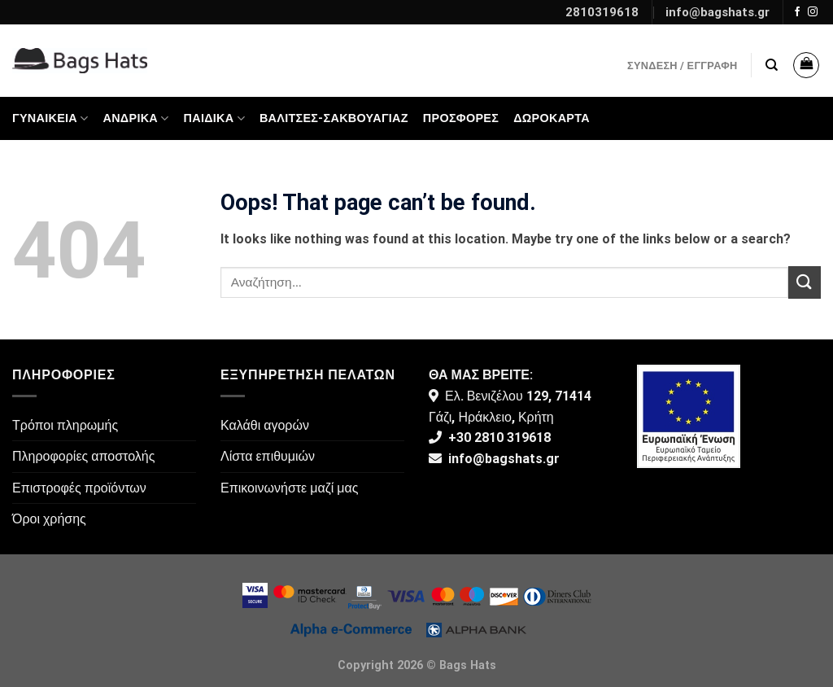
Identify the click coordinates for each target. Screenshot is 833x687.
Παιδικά (214, 118)
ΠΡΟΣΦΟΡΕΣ (461, 118)
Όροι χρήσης (49, 519)
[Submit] (804, 282)
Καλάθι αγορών (264, 425)
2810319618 (602, 12)
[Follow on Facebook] (797, 12)
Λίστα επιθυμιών (267, 456)
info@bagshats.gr (717, 12)
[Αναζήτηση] (771, 65)
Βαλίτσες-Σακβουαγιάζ (333, 118)
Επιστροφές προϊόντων (79, 488)
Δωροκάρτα (551, 118)
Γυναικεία (50, 118)
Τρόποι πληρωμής (65, 425)
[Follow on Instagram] (813, 12)
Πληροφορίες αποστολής (83, 456)
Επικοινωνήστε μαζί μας (289, 488)
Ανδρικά (136, 118)
